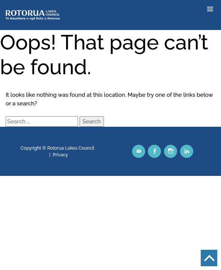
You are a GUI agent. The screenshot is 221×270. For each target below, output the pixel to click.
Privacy (60, 155)
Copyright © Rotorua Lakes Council (58, 148)
